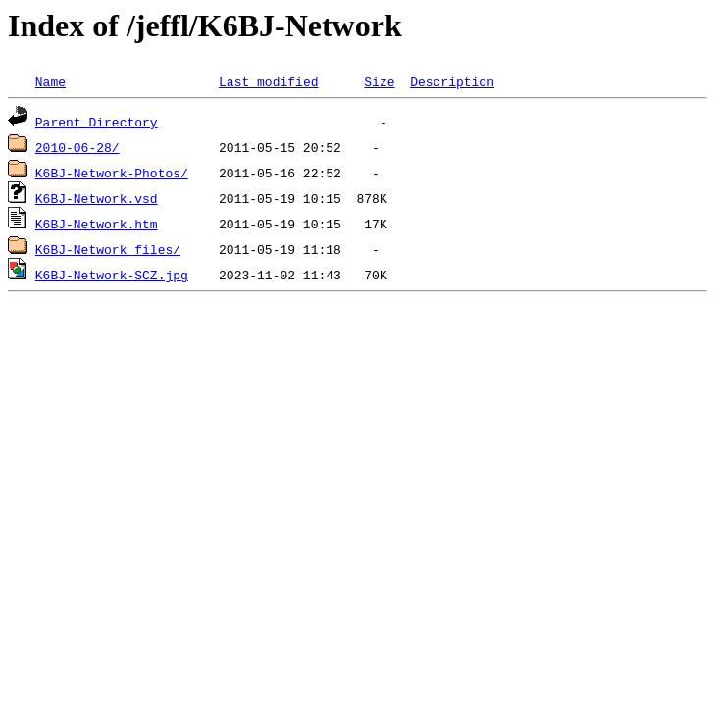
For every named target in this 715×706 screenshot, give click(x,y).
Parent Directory (96, 121)
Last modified (268, 81)
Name (50, 81)
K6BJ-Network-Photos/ (111, 172)
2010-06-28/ (77, 147)
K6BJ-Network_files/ (107, 249)
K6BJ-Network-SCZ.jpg (111, 274)
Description (452, 81)
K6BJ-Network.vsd (96, 198)
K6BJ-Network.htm (96, 223)
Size (379, 81)
